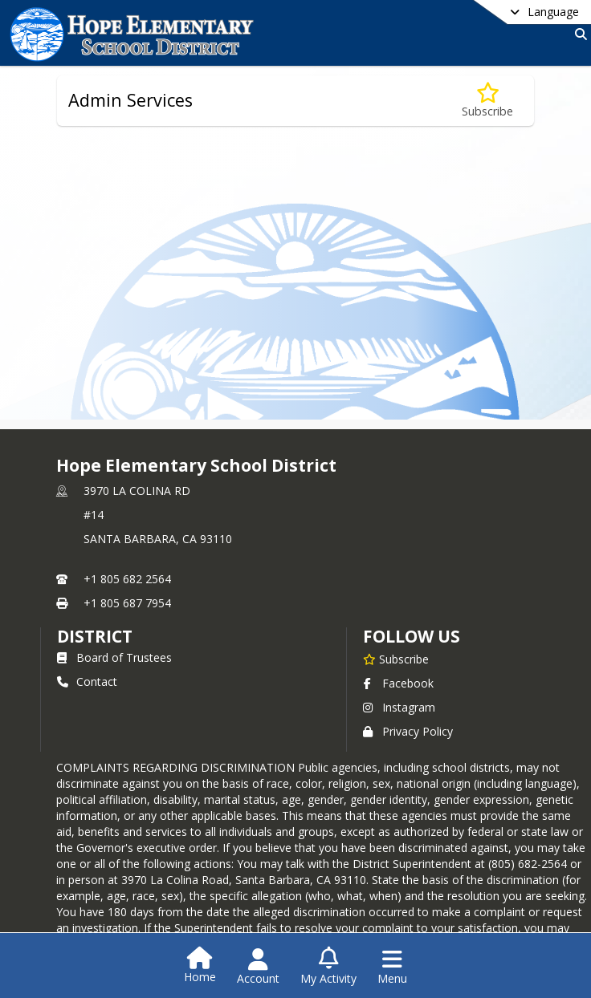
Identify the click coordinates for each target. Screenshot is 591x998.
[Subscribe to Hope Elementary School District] (396, 658)
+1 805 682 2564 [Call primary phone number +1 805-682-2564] (127, 578)
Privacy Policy (408, 731)
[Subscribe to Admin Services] (487, 101)
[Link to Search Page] (578, 34)
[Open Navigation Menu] (392, 967)
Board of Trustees (114, 657)
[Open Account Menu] (258, 967)
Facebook (398, 683)
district (94, 636)
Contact (87, 681)
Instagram (399, 707)
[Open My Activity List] (328, 967)
